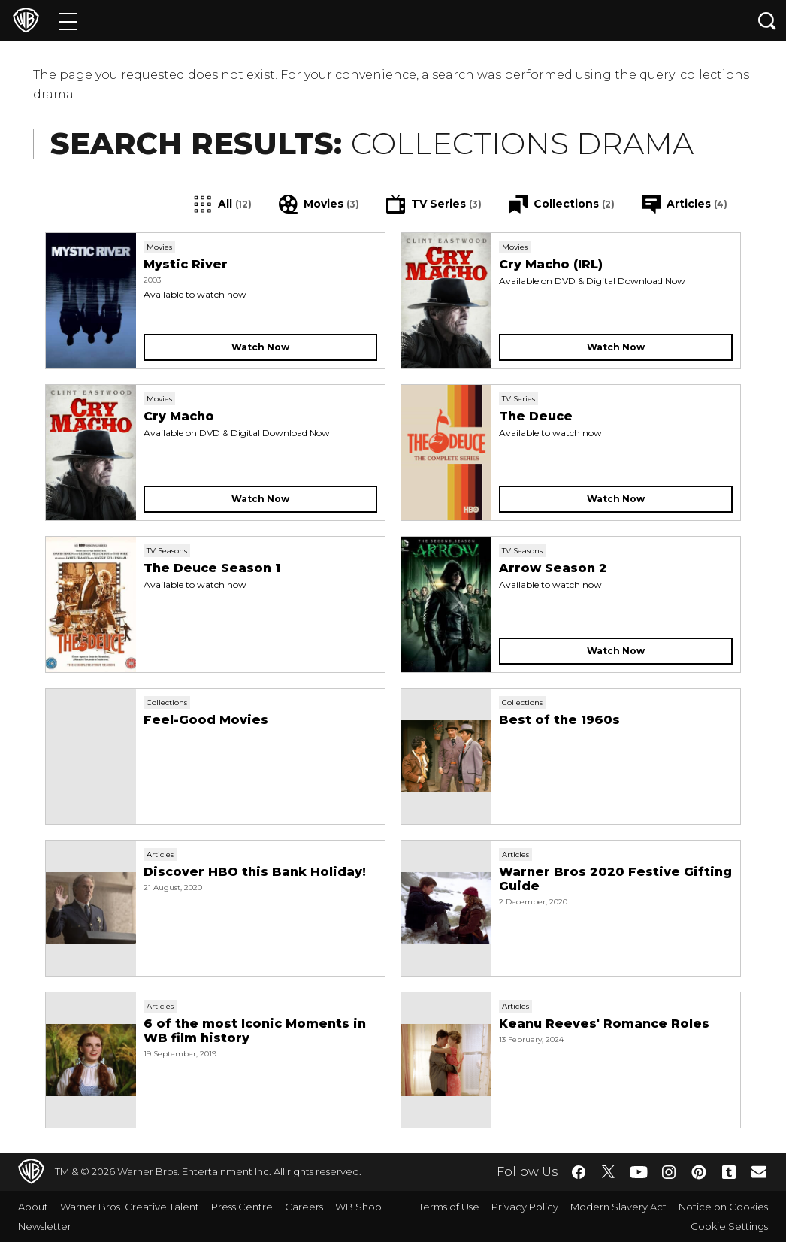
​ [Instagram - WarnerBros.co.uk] (669, 1172)
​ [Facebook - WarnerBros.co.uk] (579, 1172)
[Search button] (767, 20)
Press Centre (242, 1207)
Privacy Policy (524, 1207)
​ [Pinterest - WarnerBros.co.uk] (699, 1172)
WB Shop (358, 1207)
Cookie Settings (729, 1226)
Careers (304, 1207)
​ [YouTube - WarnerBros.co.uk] (639, 1171)
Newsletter (44, 1226)
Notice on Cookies (723, 1207)
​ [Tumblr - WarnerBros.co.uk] (729, 1172)
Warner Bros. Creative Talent (129, 1207)
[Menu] (68, 20)
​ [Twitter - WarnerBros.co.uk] (609, 1172)
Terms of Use (449, 1207)
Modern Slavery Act (618, 1207)
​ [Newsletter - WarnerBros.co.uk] (759, 1171)
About (33, 1207)
